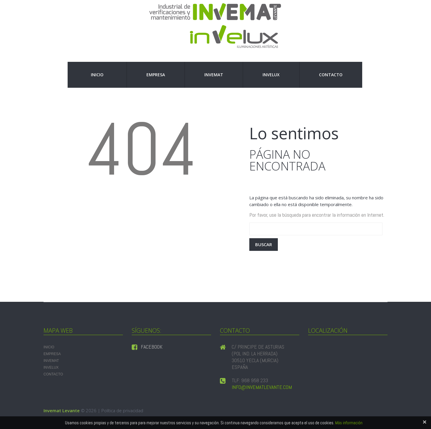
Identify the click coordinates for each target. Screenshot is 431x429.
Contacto (331, 74)
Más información (348, 422)
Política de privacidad (122, 410)
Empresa (155, 74)
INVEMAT (213, 74)
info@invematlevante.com (262, 387)
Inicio (97, 74)
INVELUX (271, 74)
